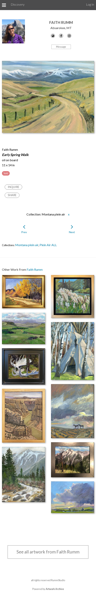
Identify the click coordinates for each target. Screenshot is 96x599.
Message (61, 46)
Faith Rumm (61, 22)
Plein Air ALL (48, 245)
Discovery (18, 4)
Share (12, 195)
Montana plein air (26, 245)
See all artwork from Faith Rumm (48, 551)
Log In (90, 4)
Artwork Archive (55, 588)
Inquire (13, 187)
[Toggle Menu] (4, 5)
